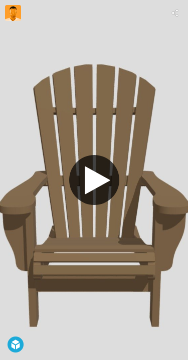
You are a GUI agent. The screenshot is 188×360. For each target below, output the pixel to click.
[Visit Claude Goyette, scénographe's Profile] (13, 13)
